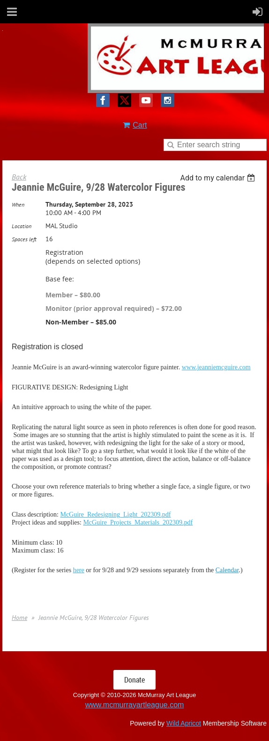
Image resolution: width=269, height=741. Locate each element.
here (78, 570)
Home (19, 617)
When (18, 204)
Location (21, 226)
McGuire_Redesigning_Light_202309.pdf (115, 514)
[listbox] (218, 178)
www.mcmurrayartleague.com (134, 705)
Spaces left (24, 239)
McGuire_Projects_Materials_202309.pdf (138, 522)
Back (19, 176)
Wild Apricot (183, 723)
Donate (134, 680)
